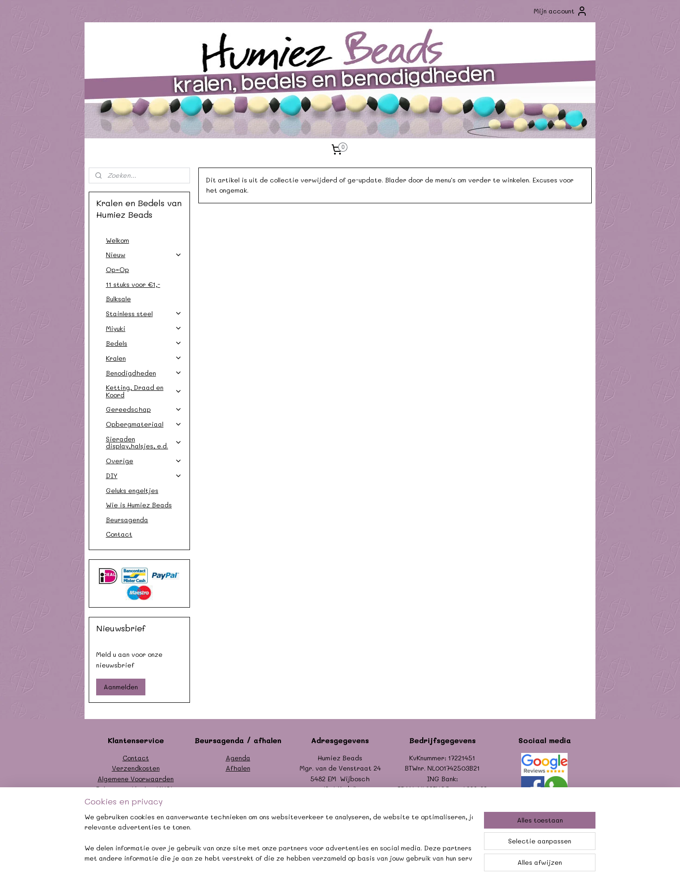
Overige (144, 460)
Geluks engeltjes (132, 490)
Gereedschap (144, 409)
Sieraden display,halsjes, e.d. (144, 442)
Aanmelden (121, 686)
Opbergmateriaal (144, 424)
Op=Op (117, 269)
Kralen (144, 358)
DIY (144, 475)
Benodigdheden (144, 373)
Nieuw (144, 254)
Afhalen (238, 768)
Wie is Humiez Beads (139, 504)
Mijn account (561, 11)
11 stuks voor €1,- (133, 284)
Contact (119, 534)
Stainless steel (144, 313)
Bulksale (118, 298)
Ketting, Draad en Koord (144, 391)
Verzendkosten (136, 768)
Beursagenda (127, 519)
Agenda (238, 757)
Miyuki (144, 328)
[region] (279, 838)
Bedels (144, 343)
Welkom (117, 240)
